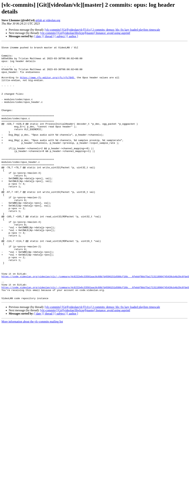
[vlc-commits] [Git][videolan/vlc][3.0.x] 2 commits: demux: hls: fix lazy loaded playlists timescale (102, 29)
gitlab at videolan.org (48, 20)
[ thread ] (48, 36)
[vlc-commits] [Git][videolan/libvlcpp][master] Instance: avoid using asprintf (85, 33)
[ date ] (38, 36)
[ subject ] (60, 36)
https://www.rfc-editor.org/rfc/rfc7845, (47, 84)
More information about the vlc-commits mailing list (32, 372)
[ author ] (72, 36)
